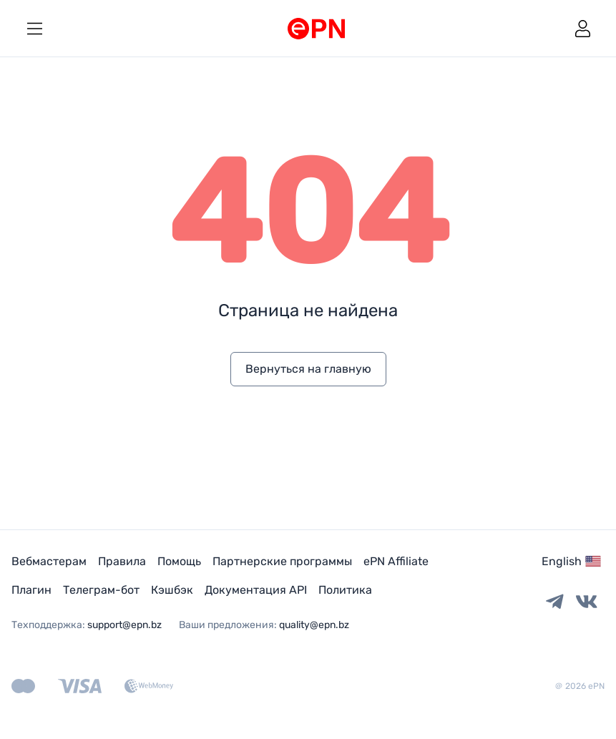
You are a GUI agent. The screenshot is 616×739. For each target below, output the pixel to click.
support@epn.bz (124, 625)
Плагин (31, 590)
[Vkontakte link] (586, 602)
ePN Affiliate (396, 561)
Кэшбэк (172, 590)
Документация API (256, 590)
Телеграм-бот (101, 590)
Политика (345, 590)
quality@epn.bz (314, 625)
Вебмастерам (49, 561)
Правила (122, 561)
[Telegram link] (555, 602)
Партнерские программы (282, 561)
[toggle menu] (34, 28)
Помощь (179, 561)
